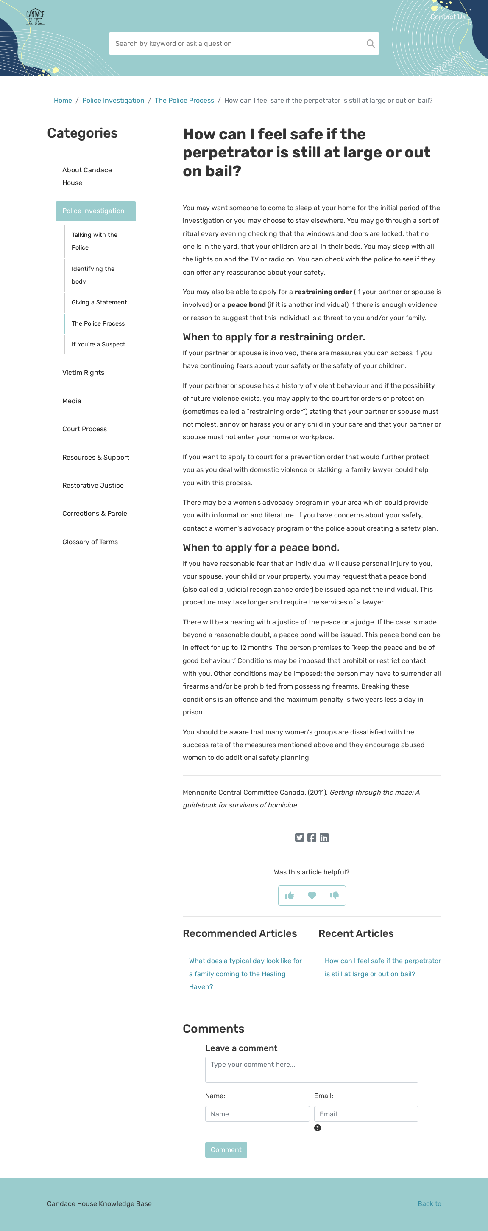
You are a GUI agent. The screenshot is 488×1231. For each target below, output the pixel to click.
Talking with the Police (94, 241)
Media (71, 401)
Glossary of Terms (90, 542)
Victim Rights (83, 372)
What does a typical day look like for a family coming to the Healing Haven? (245, 974)
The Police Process (184, 100)
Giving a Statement (99, 302)
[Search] (371, 43)
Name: (215, 1096)
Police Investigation (113, 100)
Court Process (84, 429)
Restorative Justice (93, 485)
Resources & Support (95, 457)
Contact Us (448, 17)
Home (63, 100)
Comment (226, 1150)
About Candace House (87, 176)
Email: (323, 1096)
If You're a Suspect (98, 344)
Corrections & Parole (94, 513)
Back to (429, 1204)
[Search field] (244, 43)
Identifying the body (93, 275)
